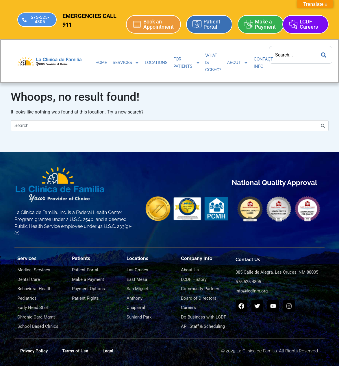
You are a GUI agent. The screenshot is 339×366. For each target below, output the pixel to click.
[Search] (323, 54)
